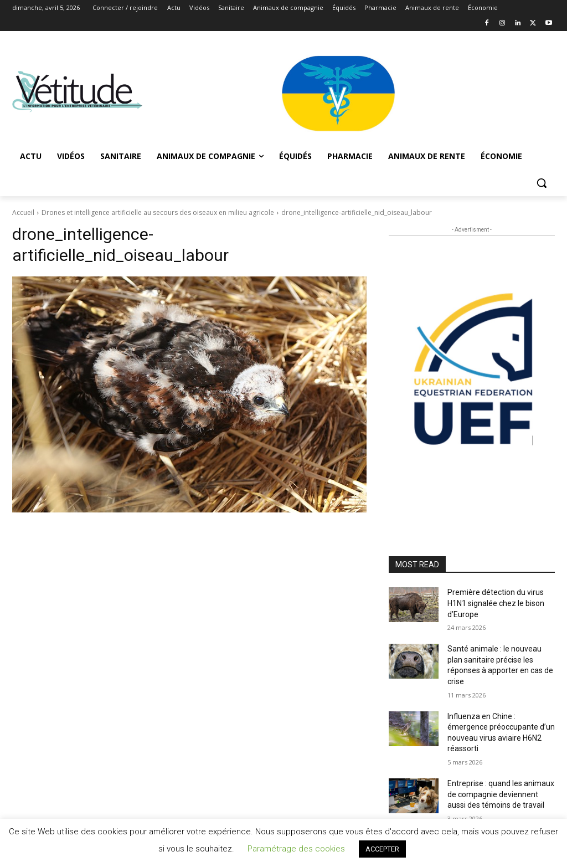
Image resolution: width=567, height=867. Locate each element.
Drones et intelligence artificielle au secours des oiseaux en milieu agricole (158, 212)
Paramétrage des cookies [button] (296, 849)
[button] (541, 183)
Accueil (23, 212)
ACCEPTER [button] (382, 849)
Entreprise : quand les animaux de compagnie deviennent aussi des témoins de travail (500, 794)
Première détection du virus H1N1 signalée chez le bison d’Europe (495, 603)
